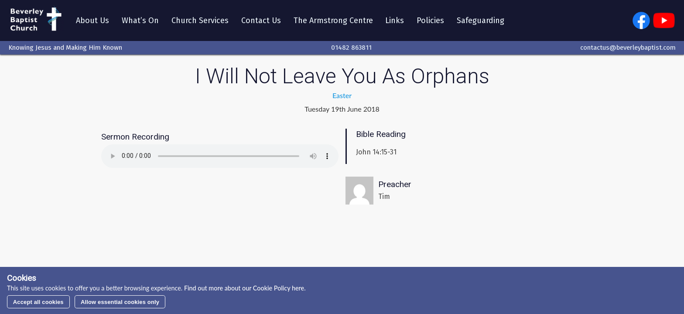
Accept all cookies (38, 302)
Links (394, 20)
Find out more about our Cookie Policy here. (243, 288)
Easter (342, 95)
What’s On (140, 20)
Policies (430, 20)
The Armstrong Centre (333, 20)
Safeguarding (480, 20)
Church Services (200, 20)
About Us (92, 20)
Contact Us (261, 20)
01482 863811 (351, 47)
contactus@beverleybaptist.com (628, 47)
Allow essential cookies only (120, 302)
